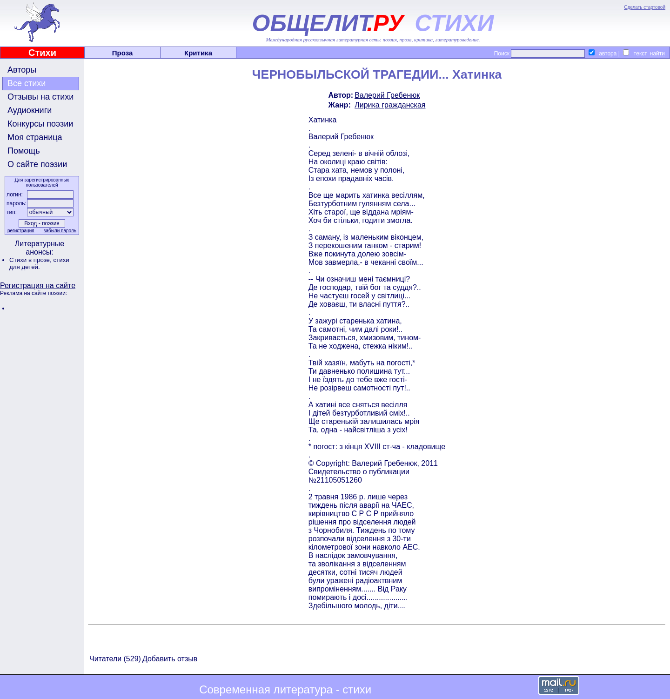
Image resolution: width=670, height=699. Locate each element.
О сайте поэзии (37, 164)
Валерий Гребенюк (387, 95)
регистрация (20, 230)
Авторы (21, 69)
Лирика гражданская (390, 105)
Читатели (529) (115, 659)
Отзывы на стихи (40, 96)
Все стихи (26, 83)
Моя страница (34, 137)
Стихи (42, 52)
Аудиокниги (29, 110)
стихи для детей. (39, 263)
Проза (122, 53)
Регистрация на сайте (37, 285)
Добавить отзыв (169, 659)
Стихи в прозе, (31, 259)
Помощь (23, 150)
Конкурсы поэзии (40, 123)
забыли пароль (60, 230)
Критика (198, 53)
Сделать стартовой (644, 7)
